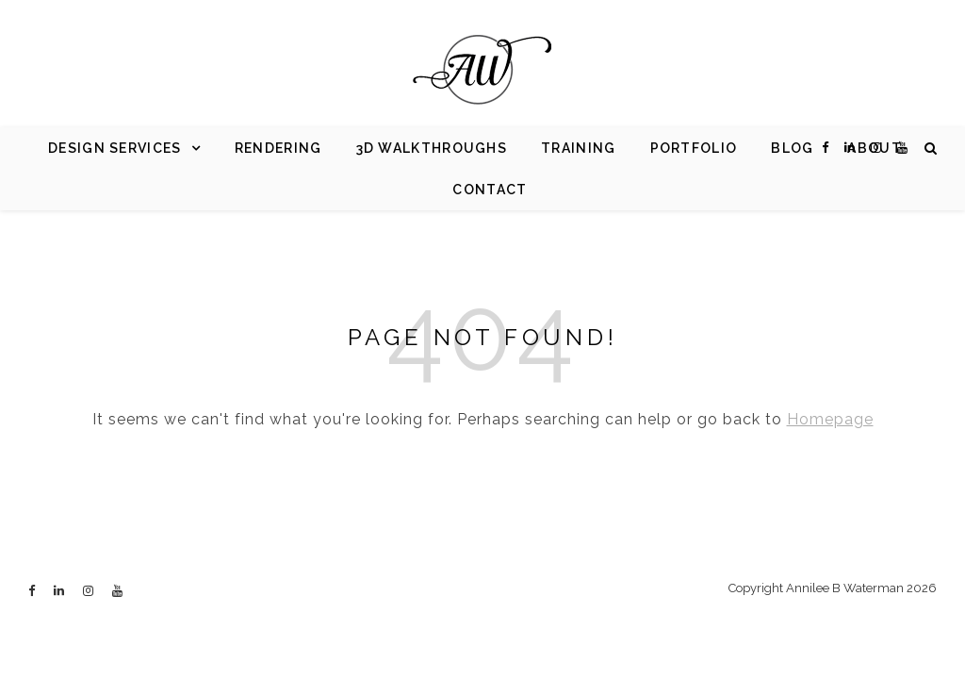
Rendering (278, 148)
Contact (489, 189)
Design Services (115, 148)
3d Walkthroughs (432, 148)
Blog (792, 148)
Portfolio (694, 148)
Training (578, 148)
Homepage (830, 419)
